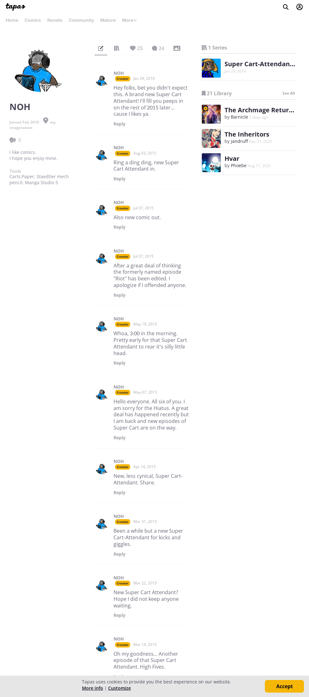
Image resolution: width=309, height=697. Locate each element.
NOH (119, 73)
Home (12, 20)
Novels (54, 20)
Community (81, 20)
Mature (108, 20)
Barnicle (239, 117)
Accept (284, 686)
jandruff (239, 141)
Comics (33, 20)
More (129, 20)
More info (92, 688)
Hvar (231, 158)
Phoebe (239, 165)
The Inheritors (246, 134)
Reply (119, 124)
